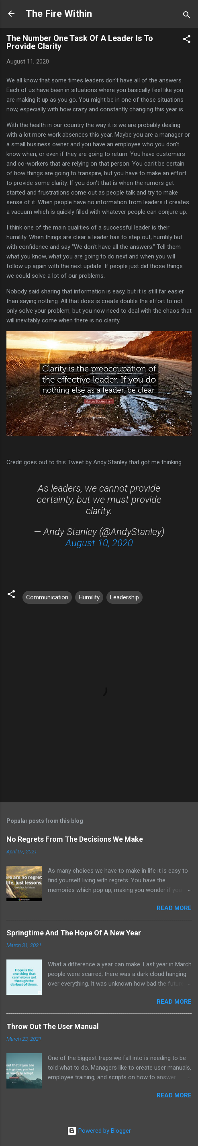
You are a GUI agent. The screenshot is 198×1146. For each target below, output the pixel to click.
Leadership (124, 597)
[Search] (187, 16)
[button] (187, 40)
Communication (47, 597)
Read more (174, 908)
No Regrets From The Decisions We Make (74, 839)
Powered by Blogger (99, 1130)
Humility (89, 597)
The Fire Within (59, 13)
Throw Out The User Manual (52, 1026)
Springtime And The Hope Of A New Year (73, 933)
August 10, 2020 (99, 543)
